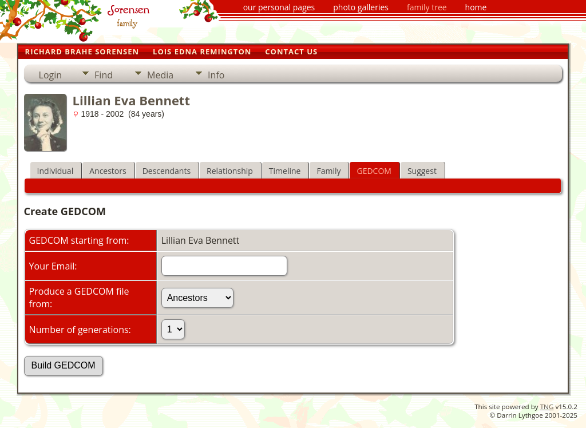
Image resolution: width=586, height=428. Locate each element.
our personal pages (279, 7)
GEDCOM (374, 170)
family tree (427, 7)
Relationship (230, 170)
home (476, 7)
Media (160, 75)
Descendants (166, 170)
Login (50, 75)
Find (103, 75)
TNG (547, 406)
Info (216, 75)
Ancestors (107, 170)
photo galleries (361, 7)
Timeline (285, 170)
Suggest (422, 170)
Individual (55, 170)
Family (328, 170)
